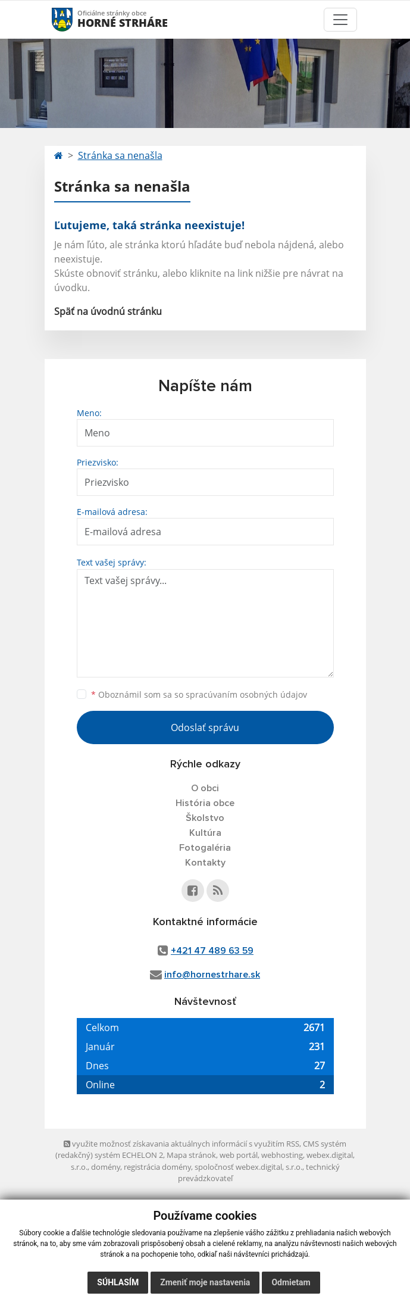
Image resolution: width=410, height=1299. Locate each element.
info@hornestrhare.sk (212, 974)
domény (105, 1166)
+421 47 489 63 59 (212, 950)
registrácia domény (157, 1166)
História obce (205, 803)
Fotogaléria (205, 848)
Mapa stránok (191, 1155)
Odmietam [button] (290, 1282)
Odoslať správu (205, 727)
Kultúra (205, 833)
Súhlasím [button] (118, 1282)
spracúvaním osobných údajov (246, 694)
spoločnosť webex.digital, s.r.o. (248, 1166)
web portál (239, 1155)
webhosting (282, 1155)
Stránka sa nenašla (120, 155)
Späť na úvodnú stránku (108, 311)
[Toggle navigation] (340, 20)
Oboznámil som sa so (199, 694)
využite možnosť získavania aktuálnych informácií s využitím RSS (181, 1143)
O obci (205, 788)
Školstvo (205, 818)
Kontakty (205, 862)
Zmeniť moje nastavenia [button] (205, 1282)
